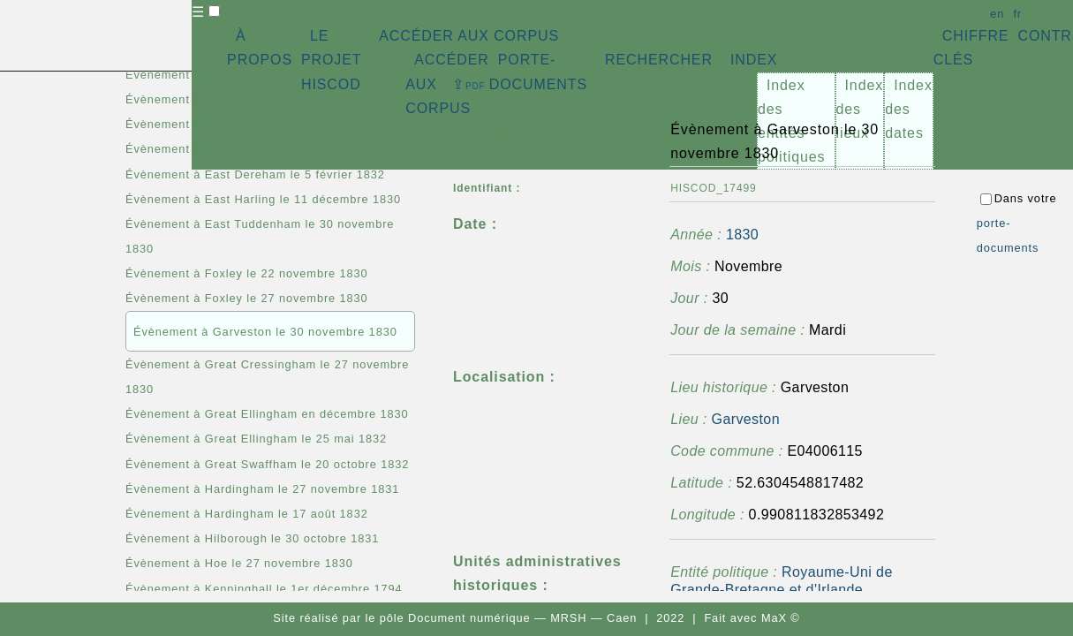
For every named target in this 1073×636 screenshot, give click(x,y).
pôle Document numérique (455, 618)
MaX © (780, 618)
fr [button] (1017, 13)
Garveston (746, 419)
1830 (742, 234)
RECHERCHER (659, 59)
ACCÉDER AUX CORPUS (469, 35)
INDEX (753, 59)
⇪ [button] (469, 84)
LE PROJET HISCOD (331, 59)
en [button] (997, 13)
